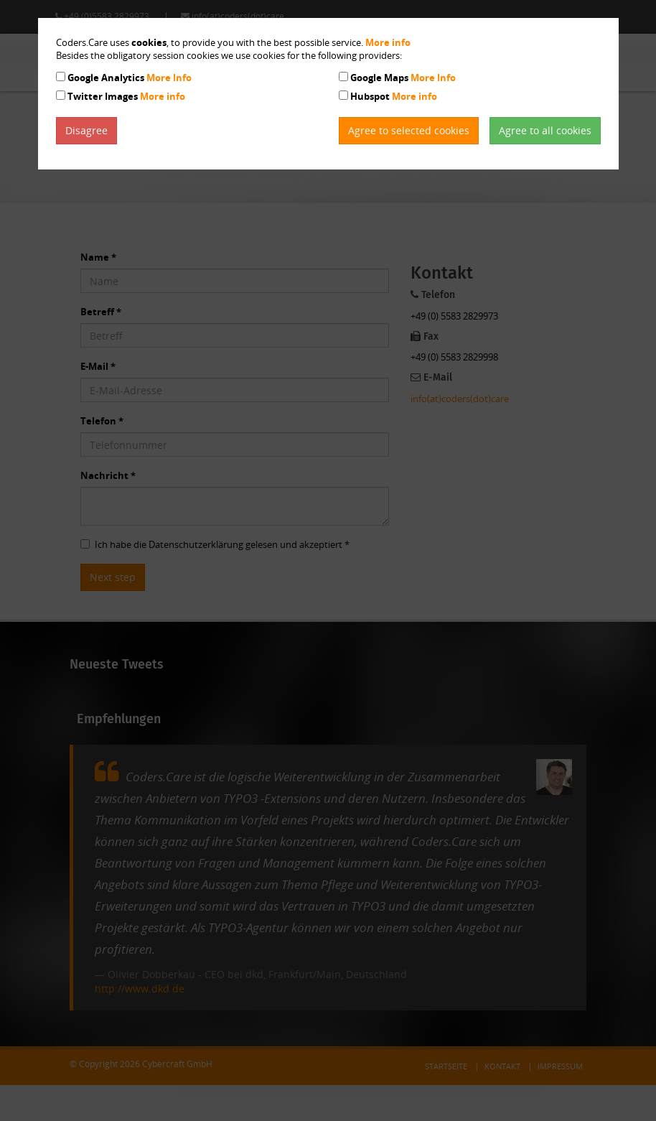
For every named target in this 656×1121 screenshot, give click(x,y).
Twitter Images (126, 96)
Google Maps (403, 77)
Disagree (86, 130)
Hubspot (393, 96)
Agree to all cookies (545, 130)
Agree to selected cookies (408, 130)
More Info (169, 77)
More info (388, 42)
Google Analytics (129, 77)
